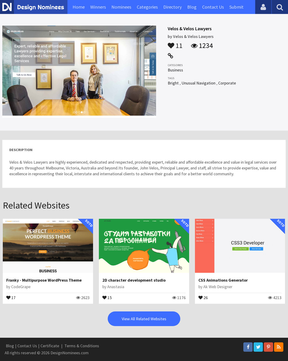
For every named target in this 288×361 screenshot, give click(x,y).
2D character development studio (134, 280)
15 (107, 297)
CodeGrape (20, 286)
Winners (98, 7)
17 (11, 297)
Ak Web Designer (217, 286)
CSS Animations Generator (223, 280)
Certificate (49, 345)
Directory (172, 7)
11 (175, 43)
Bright (173, 83)
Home (79, 7)
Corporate (227, 83)
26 (203, 297)
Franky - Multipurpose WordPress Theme (44, 280)
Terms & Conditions (81, 345)
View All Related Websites (144, 318)
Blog (192, 7)
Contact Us (213, 7)
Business (175, 70)
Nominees (121, 7)
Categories (147, 7)
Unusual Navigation (198, 83)
